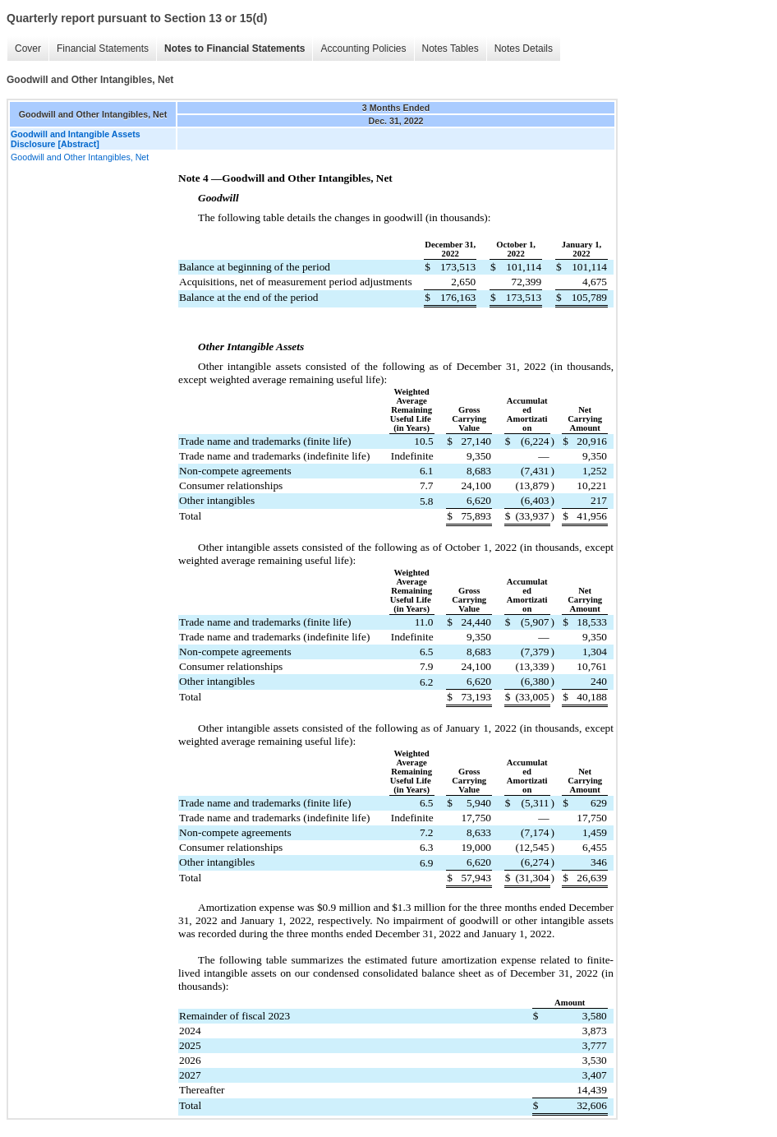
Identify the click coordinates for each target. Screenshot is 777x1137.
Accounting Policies (363, 48)
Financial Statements (103, 48)
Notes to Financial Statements (234, 48)
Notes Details (523, 48)
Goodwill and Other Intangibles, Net (80, 157)
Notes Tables (450, 48)
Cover (28, 48)
